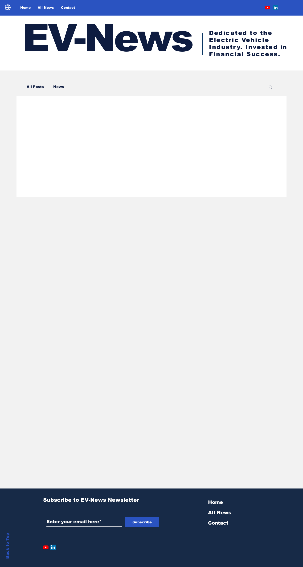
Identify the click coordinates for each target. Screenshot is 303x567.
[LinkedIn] (275, 7)
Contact (218, 523)
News (58, 87)
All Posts (35, 87)
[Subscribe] (142, 522)
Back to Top (7, 546)
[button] (270, 87)
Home (215, 502)
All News (219, 512)
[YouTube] (267, 7)
